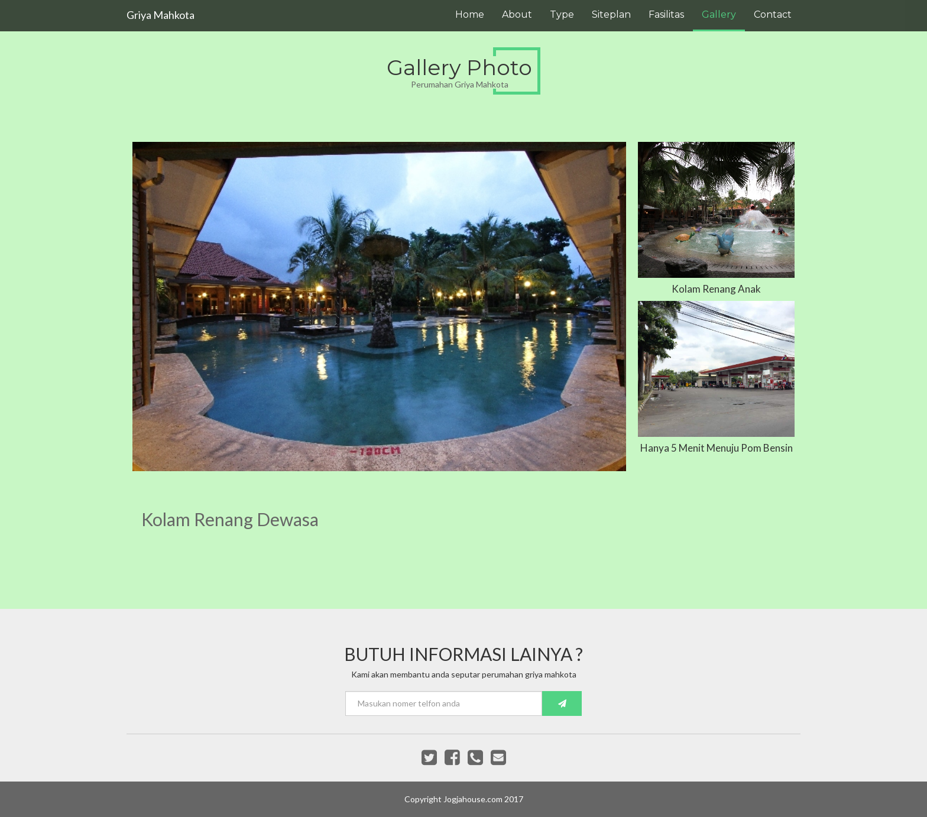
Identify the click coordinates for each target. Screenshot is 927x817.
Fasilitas (666, 14)
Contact (773, 14)
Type (562, 14)
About (517, 14)
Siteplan (611, 14)
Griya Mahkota (161, 14)
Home (469, 14)
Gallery (719, 14)
